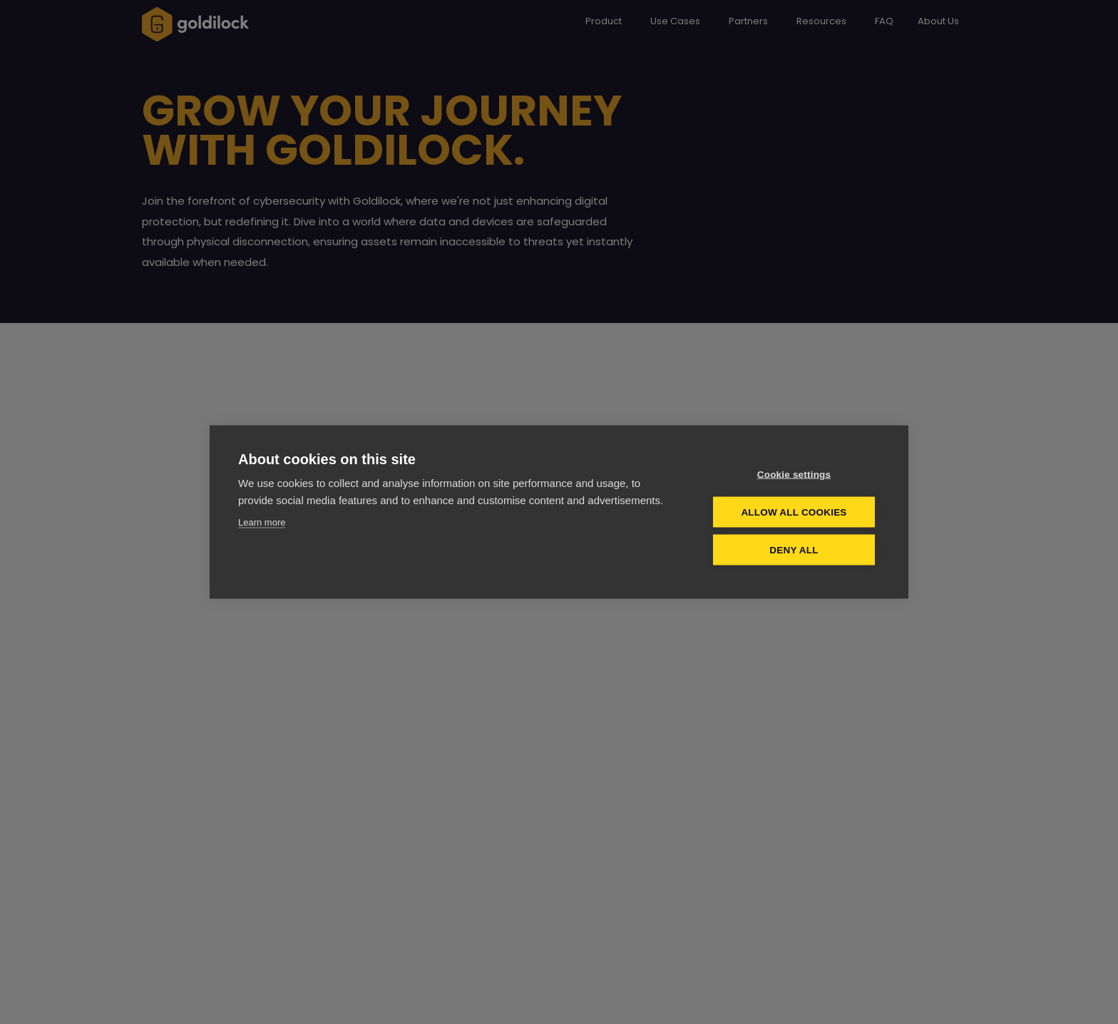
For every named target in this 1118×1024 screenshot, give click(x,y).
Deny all (793, 550)
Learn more (261, 522)
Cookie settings (794, 474)
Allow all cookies (793, 512)
